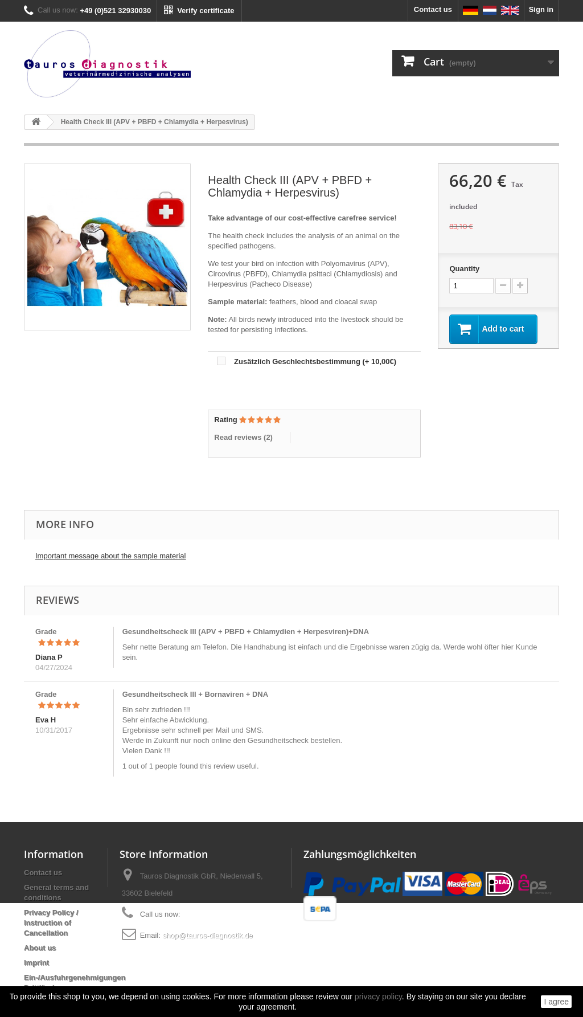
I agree (556, 1001)
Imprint (36, 962)
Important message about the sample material (110, 556)
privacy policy (378, 996)
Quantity (464, 268)
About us (40, 948)
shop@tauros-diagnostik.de (207, 935)
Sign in (541, 9)
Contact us (433, 9)
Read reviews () (243, 437)
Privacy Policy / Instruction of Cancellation (51, 922)
